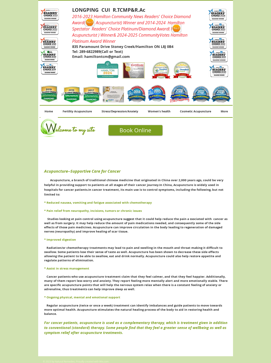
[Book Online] (135, 130)
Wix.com (104, 361)
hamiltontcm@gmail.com (107, 56)
